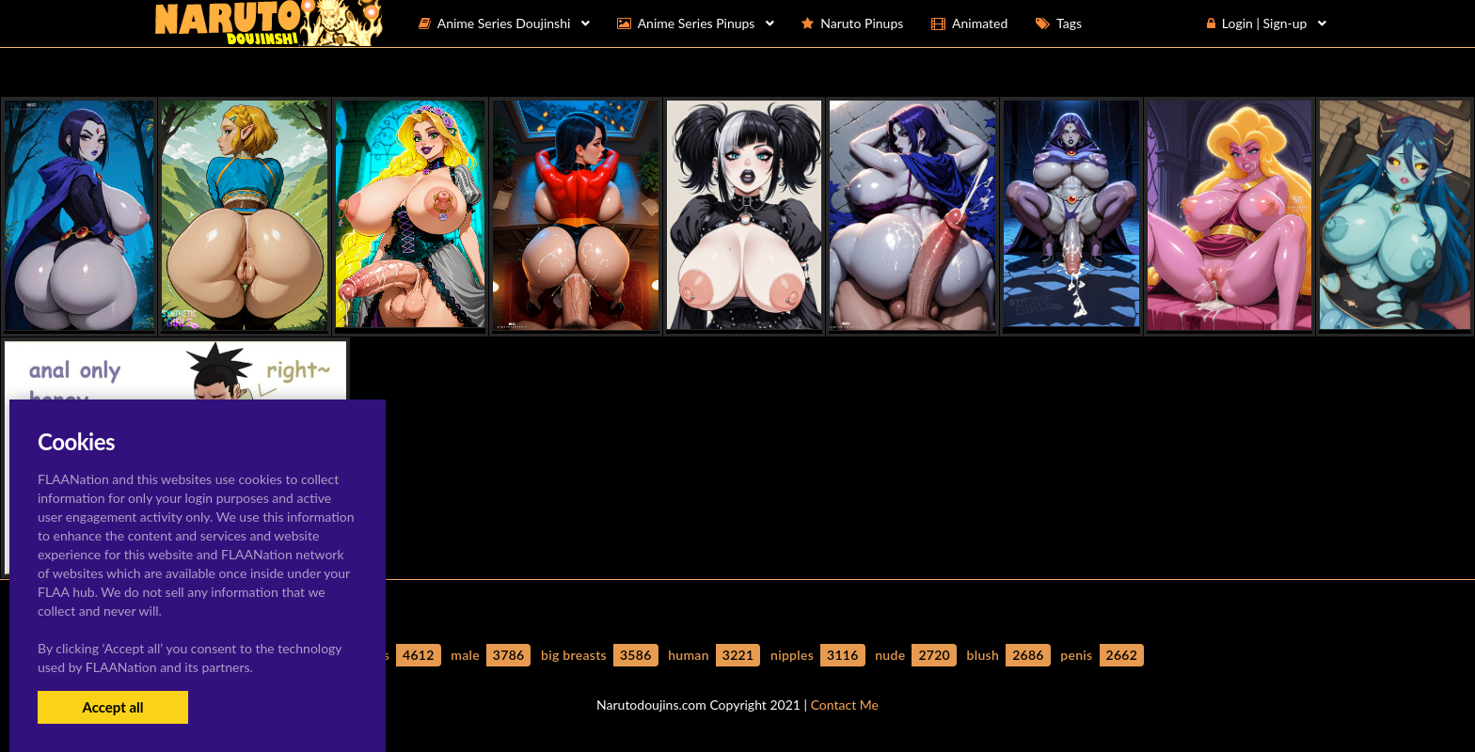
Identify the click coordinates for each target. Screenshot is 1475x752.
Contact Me (845, 705)
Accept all (112, 706)
